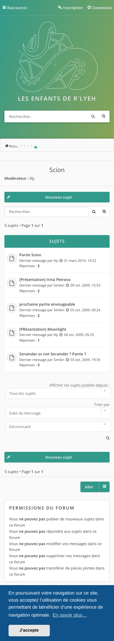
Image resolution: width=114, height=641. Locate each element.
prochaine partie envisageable (47, 304)
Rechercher (93, 116)
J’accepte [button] (29, 630)
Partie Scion (30, 255)
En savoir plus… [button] (70, 615)
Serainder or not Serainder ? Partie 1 (53, 354)
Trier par (57, 410)
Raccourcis (17, 7)
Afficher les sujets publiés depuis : (57, 390)
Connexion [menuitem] (102, 7)
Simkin (59, 285)
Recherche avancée (103, 116)
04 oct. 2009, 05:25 (79, 334)
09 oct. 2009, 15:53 (85, 285)
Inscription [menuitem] (73, 7)
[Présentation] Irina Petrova (45, 279)
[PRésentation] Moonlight (42, 329)
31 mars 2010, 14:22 (80, 260)
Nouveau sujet (58, 197)
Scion (57, 170)
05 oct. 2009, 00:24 (85, 310)
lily (31, 178)
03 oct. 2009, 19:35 (85, 359)
